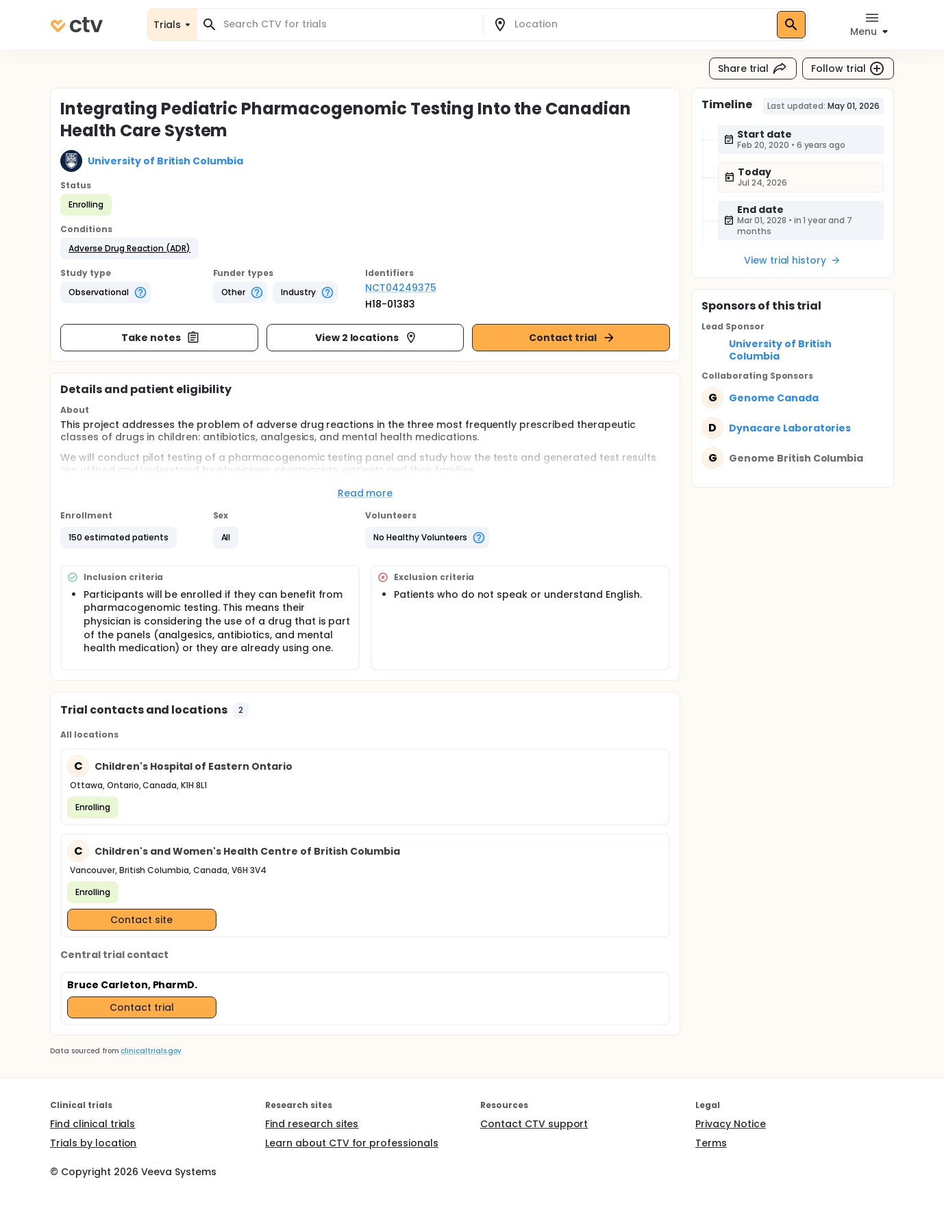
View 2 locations (367, 337)
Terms (711, 1143)
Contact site (141, 920)
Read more (365, 493)
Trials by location (93, 1143)
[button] (129, 249)
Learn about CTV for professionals (351, 1143)
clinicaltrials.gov (151, 1051)
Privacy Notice (730, 1124)
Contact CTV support (534, 1124)
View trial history (792, 260)
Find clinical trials (92, 1124)
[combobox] (348, 24)
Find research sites (311, 1124)
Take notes (160, 337)
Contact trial (572, 337)
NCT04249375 (400, 287)
